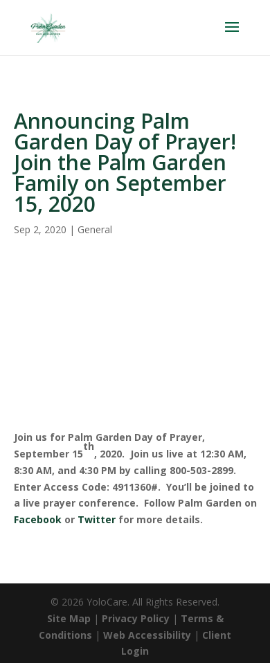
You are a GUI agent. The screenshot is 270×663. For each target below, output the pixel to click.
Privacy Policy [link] (136, 618)
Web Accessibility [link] (147, 635)
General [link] (95, 229)
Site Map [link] (69, 618)
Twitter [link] (97, 519)
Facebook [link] (38, 519)
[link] (48, 26)
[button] (232, 36)
